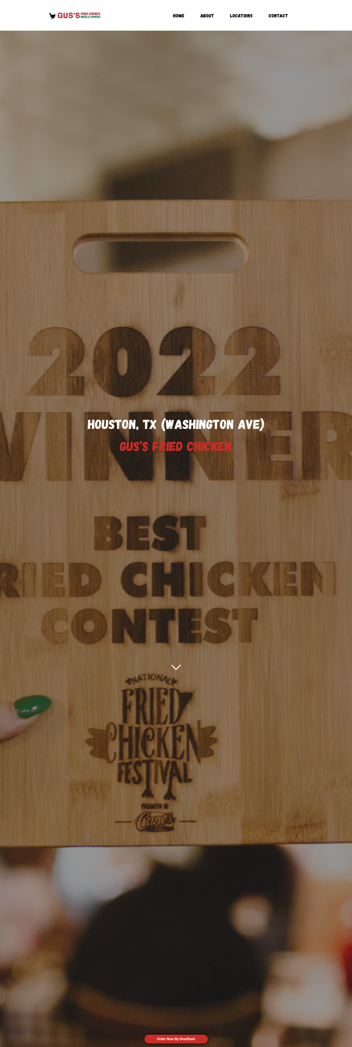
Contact (278, 16)
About (207, 16)
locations (241, 16)
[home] (74, 15)
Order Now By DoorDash (176, 1039)
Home (178, 16)
